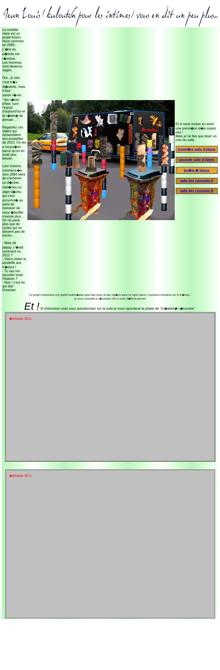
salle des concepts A (196, 180)
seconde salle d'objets (197, 159)
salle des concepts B (196, 191)
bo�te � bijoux (196, 170)
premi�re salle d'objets (197, 149)
